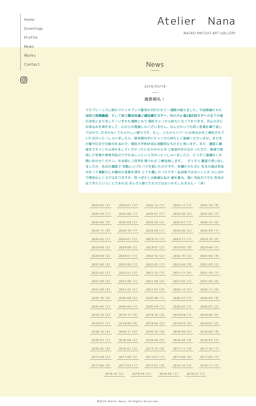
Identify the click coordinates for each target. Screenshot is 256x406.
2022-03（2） (210, 264)
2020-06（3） (210, 298)
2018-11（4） (129, 331)
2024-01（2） (129, 239)
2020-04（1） (129, 306)
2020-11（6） (210, 289)
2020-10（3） (102, 298)
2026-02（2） (102, 205)
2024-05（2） (183, 230)
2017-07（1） (156, 357)
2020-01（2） (210, 306)
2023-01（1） (129, 256)
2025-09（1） (102, 214)
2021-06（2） (156, 281)
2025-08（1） (129, 214)
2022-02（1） (102, 272)
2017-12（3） (156, 348)
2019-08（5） (210, 315)
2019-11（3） (129, 315)
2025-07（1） (156, 214)
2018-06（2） (129, 340)
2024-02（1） (102, 239)
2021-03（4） (102, 289)
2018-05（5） (156, 340)
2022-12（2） (156, 256)
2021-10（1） (210, 272)
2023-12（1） (156, 239)
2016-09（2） (142, 374)
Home (29, 19)
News (29, 46)
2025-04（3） (102, 222)
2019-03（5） (183, 323)
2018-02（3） (102, 348)
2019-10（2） (156, 315)
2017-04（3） (102, 365)
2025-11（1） (183, 205)
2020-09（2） (129, 298)
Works (30, 55)
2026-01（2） (129, 205)
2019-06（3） (129, 323)
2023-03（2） (102, 256)
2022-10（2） (183, 256)
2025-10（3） (210, 205)
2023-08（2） (129, 247)
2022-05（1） (156, 264)
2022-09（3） (210, 256)
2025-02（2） (156, 222)
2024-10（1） (129, 230)
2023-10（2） (210, 239)
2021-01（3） (156, 289)
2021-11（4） (183, 272)
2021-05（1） (183, 281)
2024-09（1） (156, 230)
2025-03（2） (129, 222)
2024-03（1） (210, 230)
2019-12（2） (102, 315)
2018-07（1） (102, 340)
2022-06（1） (129, 264)
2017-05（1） (210, 357)
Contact (32, 64)
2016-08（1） (169, 374)
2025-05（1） (210, 214)
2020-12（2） (183, 289)
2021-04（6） (210, 281)
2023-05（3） (183, 247)
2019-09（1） (183, 315)
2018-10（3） (156, 331)
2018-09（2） (183, 331)
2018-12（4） (102, 331)
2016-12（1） (183, 365)
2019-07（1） (102, 323)
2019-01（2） (210, 323)
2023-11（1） (183, 239)
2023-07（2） (156, 247)
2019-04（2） (156, 323)
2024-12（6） (210, 222)
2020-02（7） (183, 306)
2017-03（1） (129, 365)
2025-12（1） (156, 205)
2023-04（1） (210, 247)
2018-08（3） (210, 331)
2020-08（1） (156, 298)
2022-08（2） (102, 264)
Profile (31, 37)
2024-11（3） (102, 230)
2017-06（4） (183, 357)
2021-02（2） (129, 289)
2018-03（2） (210, 340)
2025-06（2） (183, 214)
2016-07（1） (196, 374)
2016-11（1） (210, 365)
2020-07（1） (183, 298)
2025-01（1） (183, 222)
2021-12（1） (156, 272)
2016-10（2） (115, 374)
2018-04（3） (183, 340)
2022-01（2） (129, 272)
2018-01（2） (129, 348)
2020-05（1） (102, 306)
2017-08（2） (129, 357)
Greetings (33, 28)
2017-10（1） (210, 348)
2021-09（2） (102, 281)
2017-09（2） (102, 357)
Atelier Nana (196, 20)
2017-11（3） (183, 348)
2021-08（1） (129, 281)
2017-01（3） (156, 365)
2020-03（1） (156, 306)
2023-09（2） (102, 247)
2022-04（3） (183, 264)
